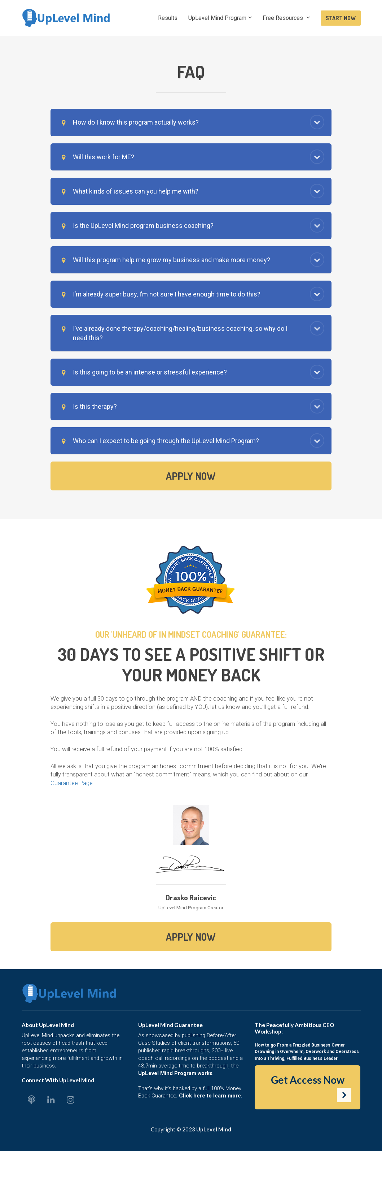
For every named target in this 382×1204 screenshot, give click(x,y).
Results (167, 17)
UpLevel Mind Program (217, 17)
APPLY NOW (191, 475)
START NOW (341, 18)
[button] (317, 122)
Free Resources (283, 17)
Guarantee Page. (72, 783)
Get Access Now (311, 1088)
